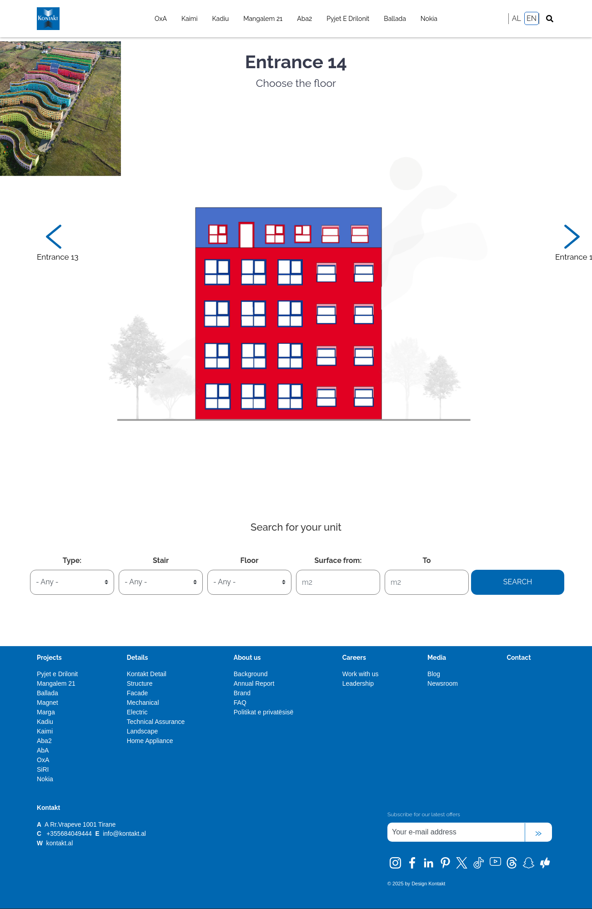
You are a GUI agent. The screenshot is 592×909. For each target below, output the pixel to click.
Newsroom (442, 683)
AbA (43, 750)
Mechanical (143, 702)
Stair (161, 560)
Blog (433, 674)
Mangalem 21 (262, 18)
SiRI (43, 769)
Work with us (360, 674)
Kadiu (220, 18)
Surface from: (338, 560)
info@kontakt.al (124, 833)
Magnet (47, 702)
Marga (46, 712)
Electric (137, 712)
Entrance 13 (57, 256)
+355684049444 (68, 833)
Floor (250, 560)
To (426, 560)
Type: (72, 560)
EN (532, 18)
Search (517, 582)
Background (251, 674)
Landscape (142, 731)
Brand (242, 693)
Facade (137, 693)
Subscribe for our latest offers (423, 814)
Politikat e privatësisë (264, 712)
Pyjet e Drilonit (347, 18)
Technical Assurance (156, 721)
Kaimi (189, 18)
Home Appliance (150, 740)
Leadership (358, 683)
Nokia (429, 18)
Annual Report (254, 683)
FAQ (240, 702)
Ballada (395, 18)
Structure (140, 683)
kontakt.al (59, 843)
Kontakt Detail (146, 674)
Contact (519, 657)
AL (516, 18)
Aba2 (304, 18)
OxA (161, 18)
